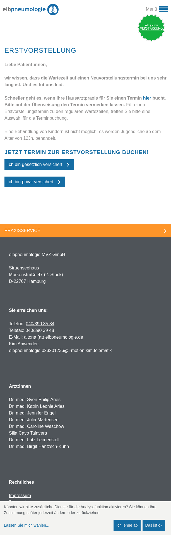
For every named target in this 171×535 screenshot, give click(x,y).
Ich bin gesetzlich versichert (35, 164)
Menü (151, 9)
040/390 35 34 (40, 323)
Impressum (20, 495)
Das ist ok (153, 525)
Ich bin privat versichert (31, 181)
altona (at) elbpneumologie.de (53, 337)
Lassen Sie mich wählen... (26, 525)
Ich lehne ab (127, 525)
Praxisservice (22, 230)
